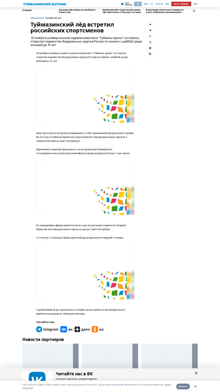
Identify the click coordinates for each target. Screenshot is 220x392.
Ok (152, 4)
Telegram (159, 4)
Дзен (146, 4)
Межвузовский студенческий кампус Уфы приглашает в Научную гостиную (121, 11)
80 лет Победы (181, 4)
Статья (26, 10)
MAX (167, 4)
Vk (138, 4)
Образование (37, 18)
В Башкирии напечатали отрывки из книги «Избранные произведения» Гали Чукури (165, 11)
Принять (183, 386)
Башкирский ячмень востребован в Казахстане (77, 11)
